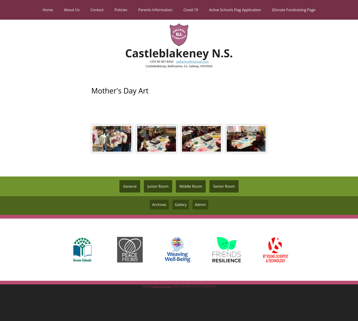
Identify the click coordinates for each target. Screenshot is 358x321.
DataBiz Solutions (160, 286)
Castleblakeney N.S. (179, 53)
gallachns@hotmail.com (192, 61)
